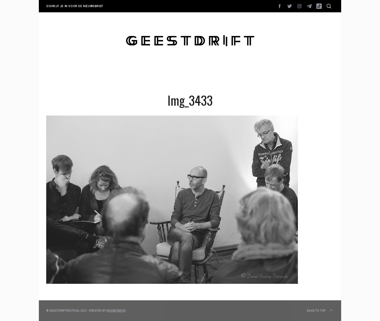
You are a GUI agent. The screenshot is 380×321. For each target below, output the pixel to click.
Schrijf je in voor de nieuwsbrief (74, 6)
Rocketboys (116, 310)
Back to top (320, 310)
